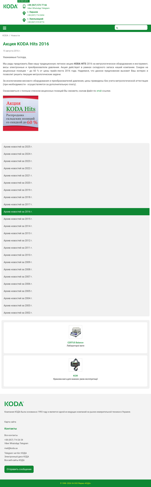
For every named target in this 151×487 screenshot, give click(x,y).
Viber (29, 8)
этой (99, 90)
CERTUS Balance (75, 342)
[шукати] (131, 27)
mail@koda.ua (11, 448)
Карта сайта (10, 422)
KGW (75, 376)
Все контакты (11, 435)
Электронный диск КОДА (16, 456)
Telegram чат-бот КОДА (15, 453)
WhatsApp (36, 8)
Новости (15, 35)
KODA (5, 35)
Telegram (46, 8)
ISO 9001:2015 (23, 1)
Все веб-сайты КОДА (14, 460)
